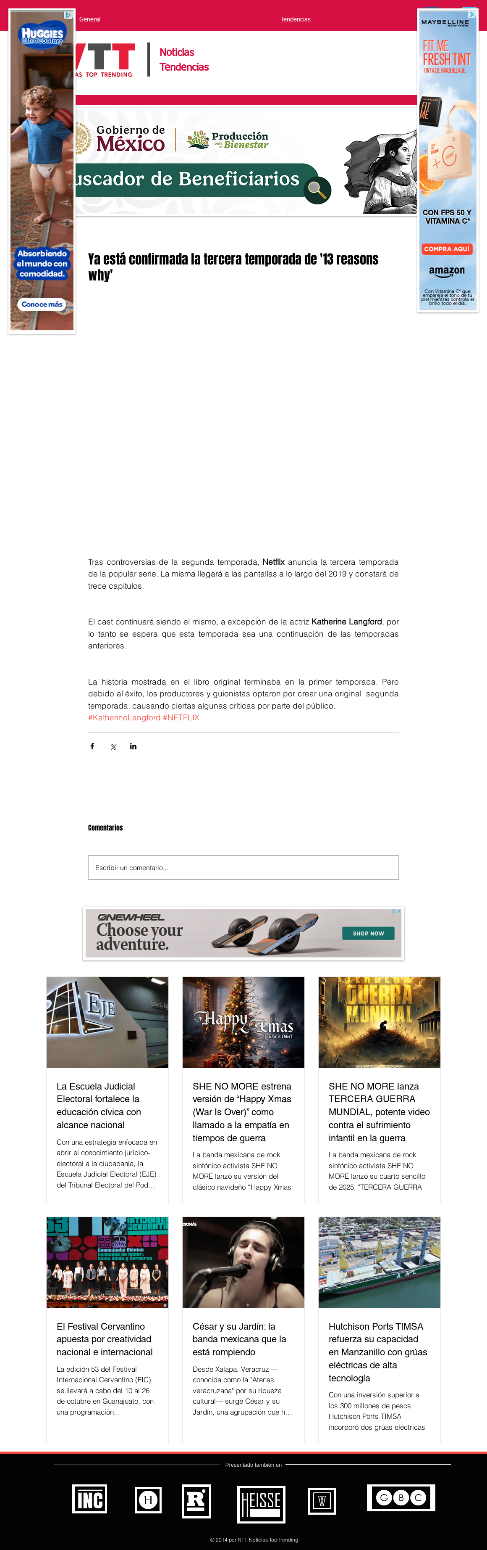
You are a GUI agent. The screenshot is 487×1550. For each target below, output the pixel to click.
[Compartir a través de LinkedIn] (133, 746)
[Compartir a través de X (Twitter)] (113, 746)
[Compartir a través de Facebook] (92, 746)
